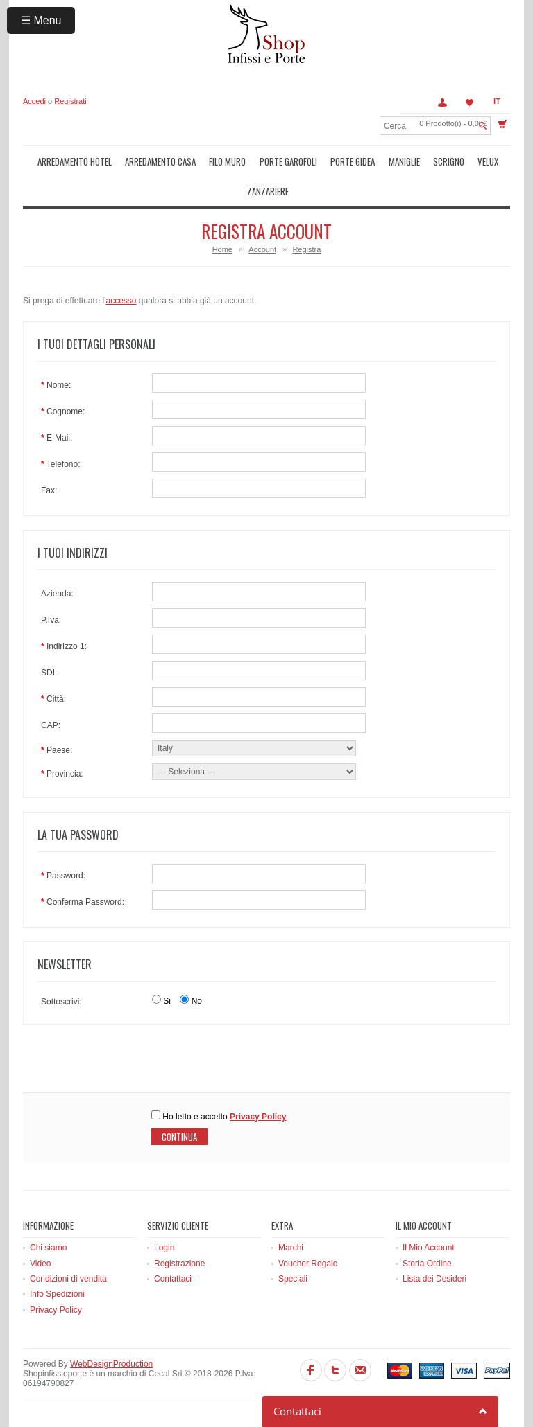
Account (442, 102)
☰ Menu (41, 20)
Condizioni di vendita (68, 1279)
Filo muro (227, 161)
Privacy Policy (56, 1310)
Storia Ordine (427, 1263)
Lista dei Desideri (434, 1279)
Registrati (70, 101)
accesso (120, 300)
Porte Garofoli (288, 161)
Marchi (290, 1247)
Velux (487, 161)
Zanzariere (268, 191)
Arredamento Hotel (74, 161)
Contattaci (173, 1279)
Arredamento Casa (160, 161)
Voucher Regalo (307, 1263)
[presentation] (128, 1065)
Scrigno (448, 161)
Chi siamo (48, 1247)
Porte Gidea (352, 161)
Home (222, 249)
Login (164, 1247)
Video (40, 1263)
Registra (306, 249)
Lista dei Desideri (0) (470, 102)
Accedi (34, 101)
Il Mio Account (429, 1247)
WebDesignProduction (111, 1364)
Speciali (292, 1279)
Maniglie (404, 161)
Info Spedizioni (57, 1294)
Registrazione (179, 1263)
